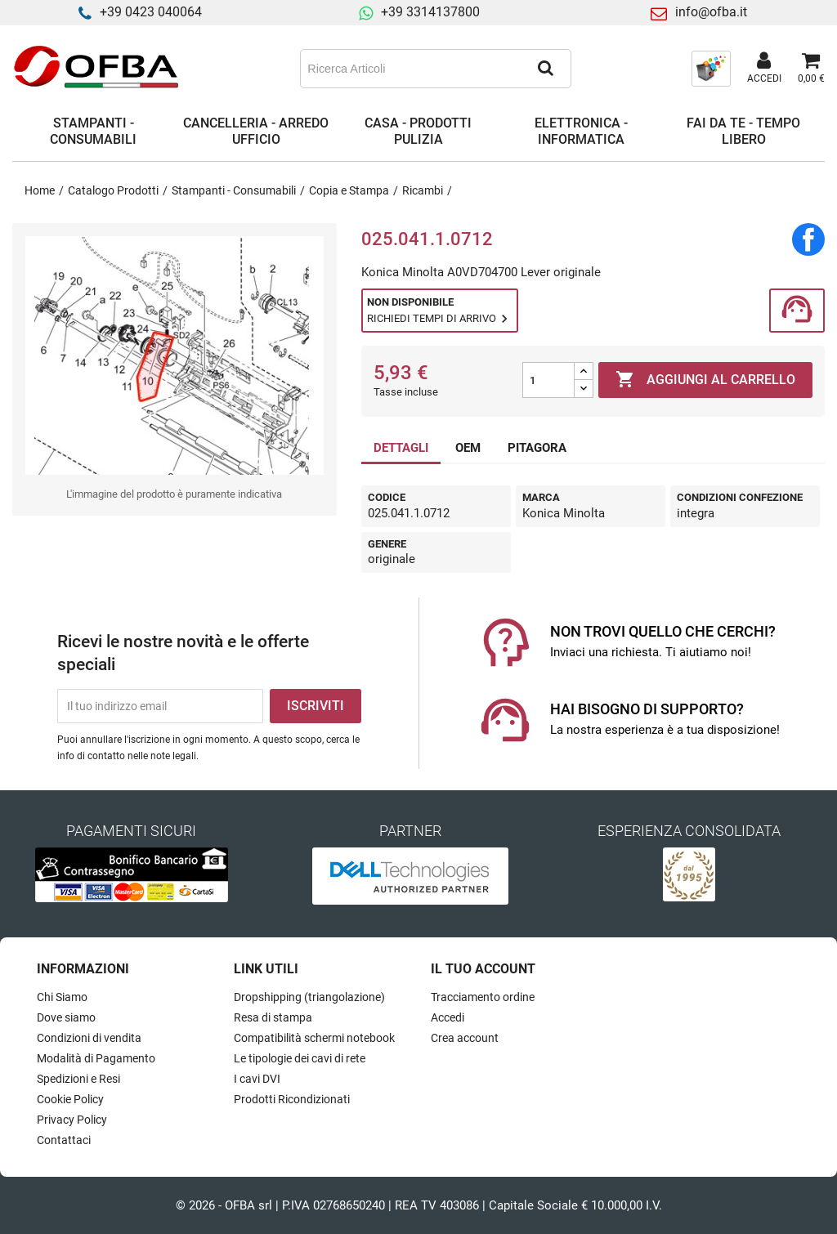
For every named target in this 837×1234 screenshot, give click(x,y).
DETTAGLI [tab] (401, 447)
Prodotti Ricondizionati (292, 1099)
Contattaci (64, 1140)
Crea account (465, 1037)
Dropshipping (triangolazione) (309, 997)
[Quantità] (548, 380)
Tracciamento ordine (483, 997)
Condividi (808, 239)
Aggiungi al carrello (705, 380)
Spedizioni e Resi (78, 1078)
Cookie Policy (70, 1099)
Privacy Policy (72, 1119)
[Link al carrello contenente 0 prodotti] (811, 69)
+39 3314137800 (430, 12)
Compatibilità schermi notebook (314, 1037)
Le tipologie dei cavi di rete (299, 1058)
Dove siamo (66, 1017)
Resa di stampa (273, 1017)
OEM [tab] (468, 447)
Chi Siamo (62, 997)
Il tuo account (483, 969)
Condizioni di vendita (89, 1037)
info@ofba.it (711, 12)
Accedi (447, 1017)
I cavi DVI (257, 1078)
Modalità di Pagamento (96, 1058)
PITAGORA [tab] (537, 447)
